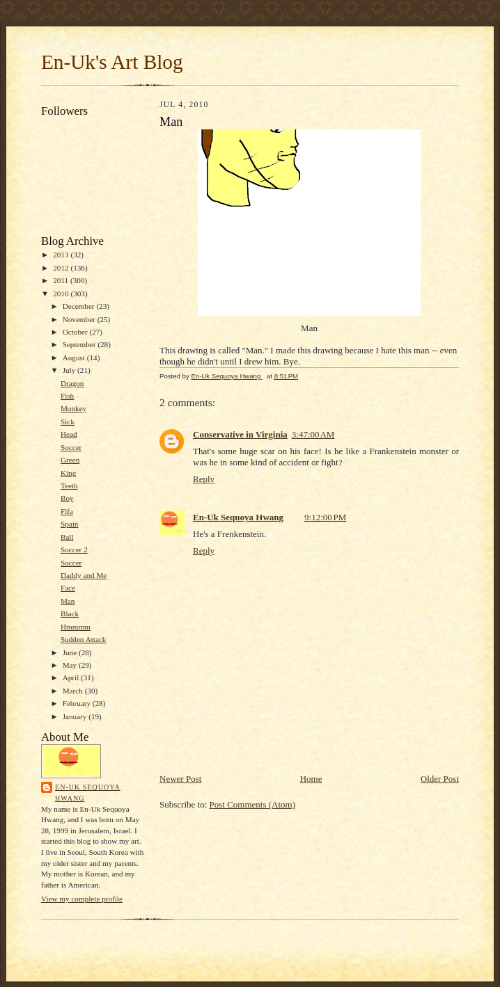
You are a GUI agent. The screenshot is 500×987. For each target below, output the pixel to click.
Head (69, 434)
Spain (69, 524)
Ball (67, 537)
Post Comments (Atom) (253, 804)
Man (68, 601)
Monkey (73, 408)
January (76, 716)
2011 (61, 280)
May (71, 665)
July (70, 370)
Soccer (71, 447)
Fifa (67, 511)
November (80, 319)
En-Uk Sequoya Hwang (87, 792)
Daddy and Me (84, 575)
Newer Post (180, 778)
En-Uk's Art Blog (112, 62)
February (78, 703)
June (71, 652)
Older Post (440, 778)
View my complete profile (82, 898)
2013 (61, 254)
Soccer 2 (74, 549)
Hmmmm (76, 627)
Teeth (69, 485)
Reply (203, 479)
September (80, 344)
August (75, 357)
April (72, 677)
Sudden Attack (83, 639)
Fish (67, 396)
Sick (68, 421)
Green (70, 460)
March (74, 691)
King (68, 473)
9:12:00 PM (325, 517)
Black (70, 613)
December (80, 306)
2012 (61, 268)
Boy (67, 498)
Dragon (72, 383)
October (76, 332)
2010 (61, 293)
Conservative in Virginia (240, 434)
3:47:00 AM (313, 434)
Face (68, 588)
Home (311, 778)
